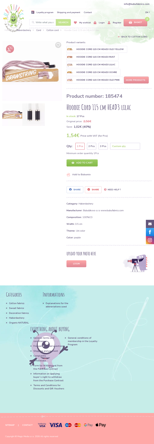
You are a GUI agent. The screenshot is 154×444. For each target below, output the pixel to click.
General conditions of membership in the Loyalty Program (82, 341)
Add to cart (82, 162)
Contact (88, 12)
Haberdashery (23, 30)
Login (99, 22)
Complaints (39, 355)
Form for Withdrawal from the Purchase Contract (47, 367)
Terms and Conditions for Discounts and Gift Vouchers (48, 387)
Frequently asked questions (48, 346)
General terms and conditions (43, 339)
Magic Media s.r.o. (25, 436)
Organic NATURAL (19, 322)
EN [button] (146, 12)
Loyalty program (42, 12)
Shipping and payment (68, 12)
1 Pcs (80, 146)
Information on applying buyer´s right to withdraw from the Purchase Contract (48, 377)
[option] (32, 71)
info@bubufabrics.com (136, 4)
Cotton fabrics (16, 303)
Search (63, 22)
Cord (38, 30)
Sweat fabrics (16, 308)
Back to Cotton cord (134, 36)
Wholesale (39, 360)
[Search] (50, 22)
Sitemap (9, 425)
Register (114, 22)
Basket (135, 22)
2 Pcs (91, 146)
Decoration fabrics (19, 313)
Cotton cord (52, 30)
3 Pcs (103, 146)
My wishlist (82, 22)
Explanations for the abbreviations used (57, 305)
